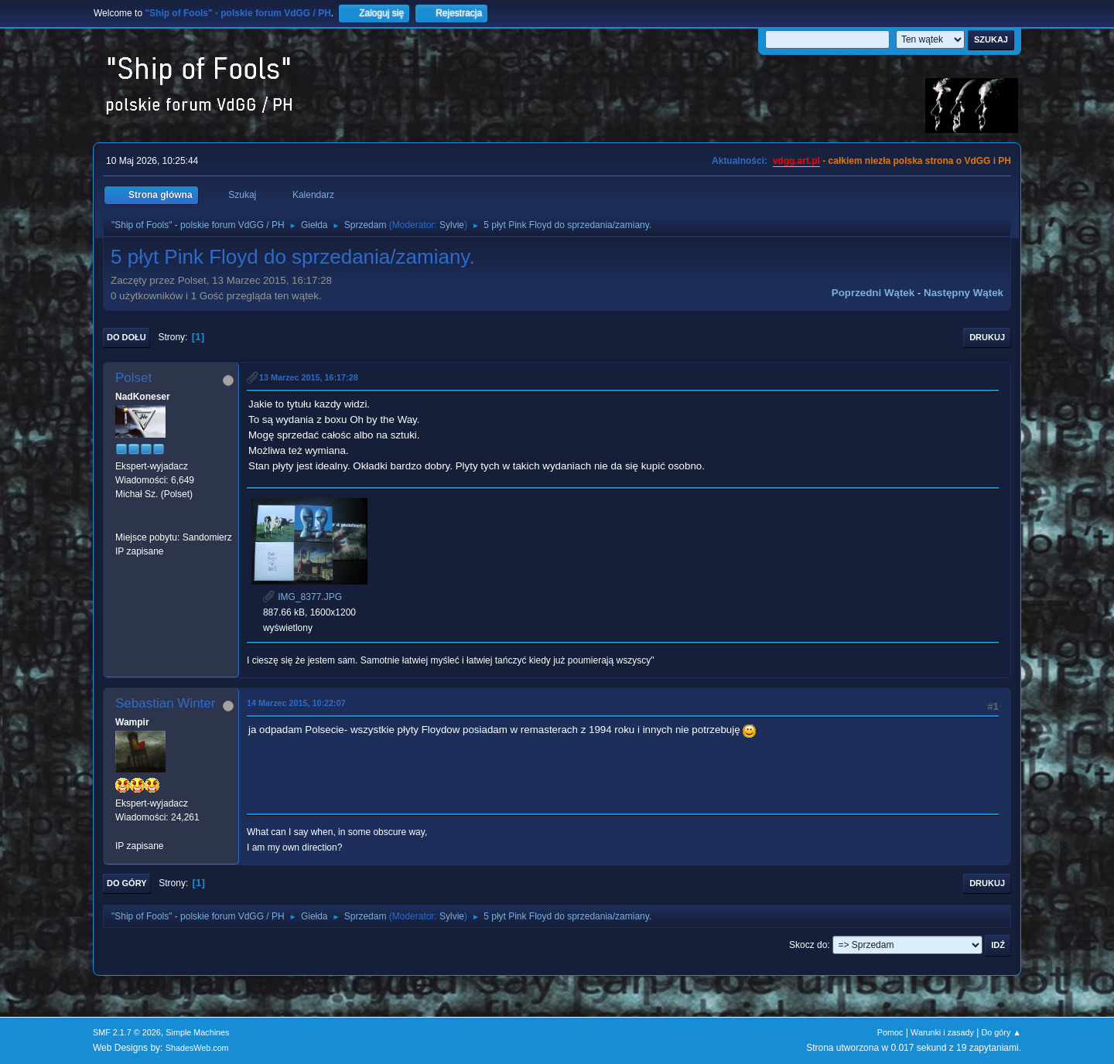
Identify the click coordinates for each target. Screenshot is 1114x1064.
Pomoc (890, 1032)
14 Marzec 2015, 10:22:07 (296, 703)
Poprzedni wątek (873, 292)
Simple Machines (197, 1032)
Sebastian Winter (165, 703)
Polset (133, 377)
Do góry (127, 883)
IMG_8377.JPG (302, 597)
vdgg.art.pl (796, 160)
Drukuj (987, 337)
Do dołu (126, 337)
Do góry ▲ (1001, 1032)
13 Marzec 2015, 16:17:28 (308, 377)
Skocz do (808, 945)
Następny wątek (963, 292)
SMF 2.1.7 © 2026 (127, 1032)
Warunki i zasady (942, 1032)
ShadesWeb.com (197, 1047)
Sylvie (451, 225)
